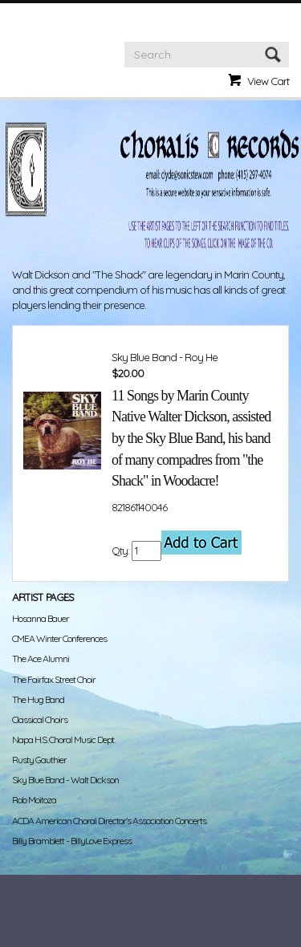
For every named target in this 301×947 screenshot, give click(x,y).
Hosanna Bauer (40, 618)
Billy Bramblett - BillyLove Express (72, 841)
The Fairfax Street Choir (54, 679)
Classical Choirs (39, 719)
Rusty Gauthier (39, 760)
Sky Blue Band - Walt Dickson (65, 780)
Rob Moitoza (34, 800)
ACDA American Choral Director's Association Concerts (109, 821)
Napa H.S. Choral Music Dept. (63, 740)
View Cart (268, 81)
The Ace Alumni (40, 658)
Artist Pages (43, 597)
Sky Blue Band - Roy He (165, 357)
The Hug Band (38, 699)
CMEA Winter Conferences (59, 638)
